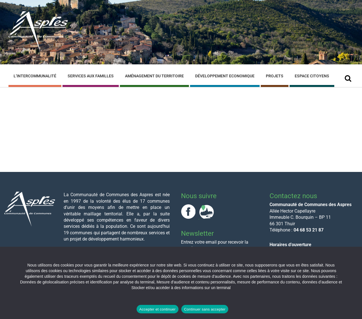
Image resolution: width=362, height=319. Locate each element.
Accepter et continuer (157, 309)
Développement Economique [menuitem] (225, 76)
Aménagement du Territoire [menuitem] (154, 76)
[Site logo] (38, 50)
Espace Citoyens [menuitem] (312, 76)
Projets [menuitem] (274, 76)
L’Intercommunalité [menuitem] (35, 76)
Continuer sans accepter (205, 309)
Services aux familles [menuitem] (91, 76)
